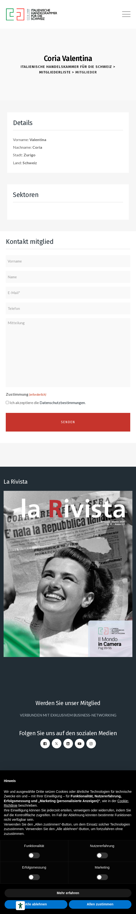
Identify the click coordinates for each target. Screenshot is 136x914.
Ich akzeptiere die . (48, 402)
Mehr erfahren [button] (68, 893)
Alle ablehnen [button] (36, 904)
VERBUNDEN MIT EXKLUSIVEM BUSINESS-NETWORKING (68, 715)
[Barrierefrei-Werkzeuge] (20, 905)
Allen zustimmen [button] (100, 904)
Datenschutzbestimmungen (62, 402)
